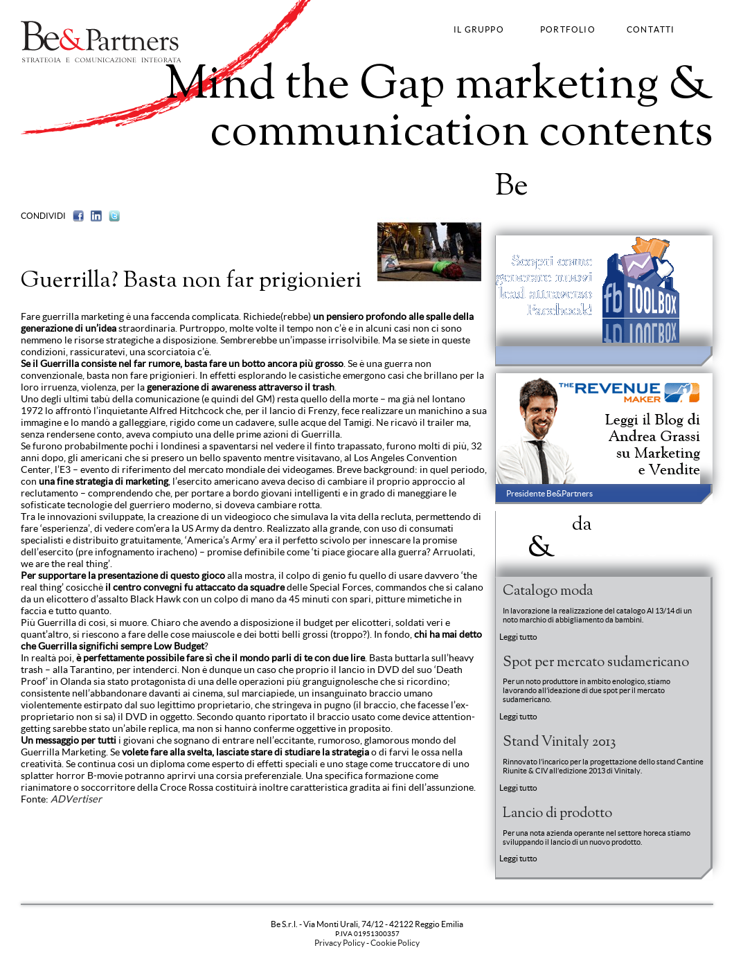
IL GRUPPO (479, 29)
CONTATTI (651, 29)
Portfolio (570, 186)
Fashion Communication (183, 168)
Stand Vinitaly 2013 (559, 742)
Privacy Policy (339, 943)
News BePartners (577, 535)
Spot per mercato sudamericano (596, 662)
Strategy (37, 168)
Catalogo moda (548, 591)
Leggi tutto (518, 636)
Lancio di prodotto (557, 813)
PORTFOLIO (568, 29)
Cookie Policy (395, 943)
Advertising (109, 168)
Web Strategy (261, 168)
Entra (697, 190)
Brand (69, 168)
